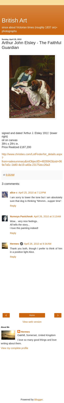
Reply (13, 205)
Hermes (14, 243)
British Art (14, 20)
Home (32, 315)
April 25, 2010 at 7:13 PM (32, 192)
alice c (13, 192)
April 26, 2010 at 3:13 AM (47, 216)
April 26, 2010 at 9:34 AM (37, 243)
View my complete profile (14, 348)
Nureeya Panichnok (21, 216)
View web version (32, 321)
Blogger (38, 399)
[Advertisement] (32, 9)
